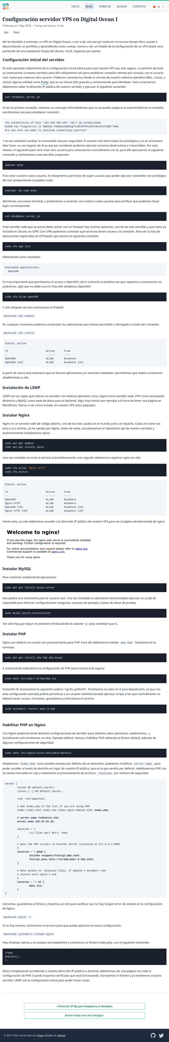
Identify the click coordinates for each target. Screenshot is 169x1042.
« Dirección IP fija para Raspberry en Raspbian (84, 1006)
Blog (89, 6)
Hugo (40, 1035)
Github (61, 1035)
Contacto (139, 6)
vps (6, 32)
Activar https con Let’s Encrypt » (84, 1015)
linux (16, 32)
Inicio (75, 6)
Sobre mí (105, 6)
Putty (44, 82)
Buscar (122, 6)
